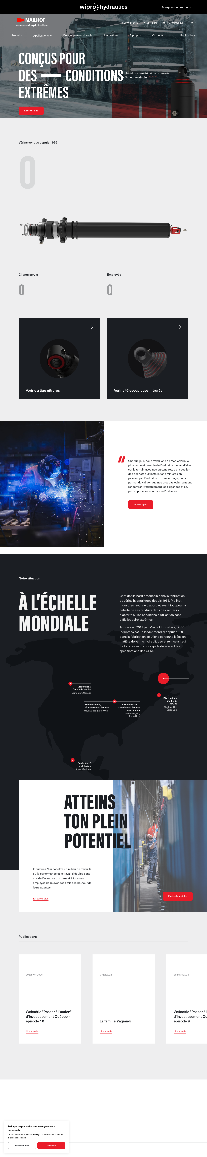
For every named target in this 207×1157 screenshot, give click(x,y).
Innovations (111, 35)
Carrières (157, 35)
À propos (135, 35)
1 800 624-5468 (130, 22)
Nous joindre (150, 22)
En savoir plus (31, 110)
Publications (188, 35)
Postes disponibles (177, 901)
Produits (16, 35)
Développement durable (77, 35)
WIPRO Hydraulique (173, 22)
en (192, 22)
